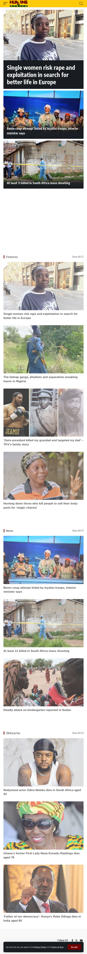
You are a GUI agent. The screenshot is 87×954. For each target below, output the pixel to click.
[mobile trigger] (6, 3)
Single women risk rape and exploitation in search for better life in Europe (41, 74)
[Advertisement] (43, 216)
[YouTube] (81, 940)
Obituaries (13, 733)
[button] (74, 13)
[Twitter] (76, 940)
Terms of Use (57, 947)
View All (76, 256)
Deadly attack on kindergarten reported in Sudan (37, 710)
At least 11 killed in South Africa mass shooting (38, 183)
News (9, 530)
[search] (81, 3)
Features (12, 256)
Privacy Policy (40, 947)
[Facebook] (72, 940)
